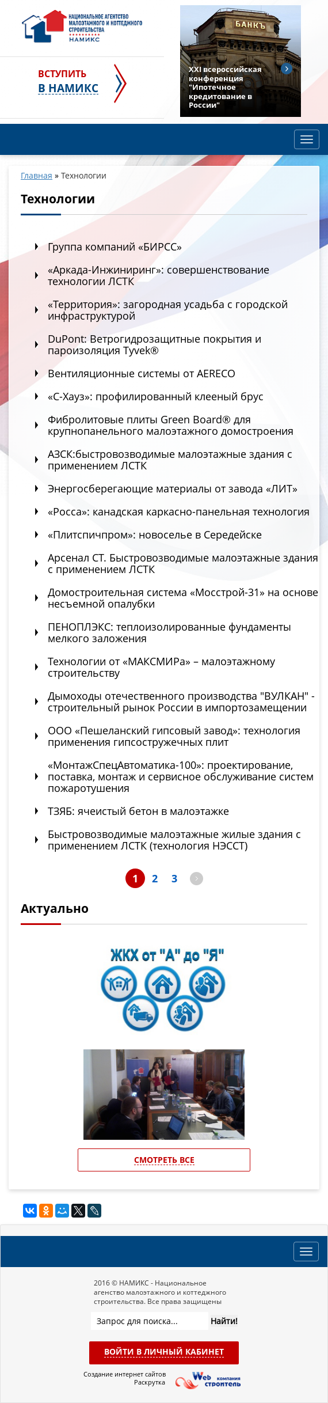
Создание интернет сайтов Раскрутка (124, 1378)
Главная (36, 175)
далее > (196, 878)
